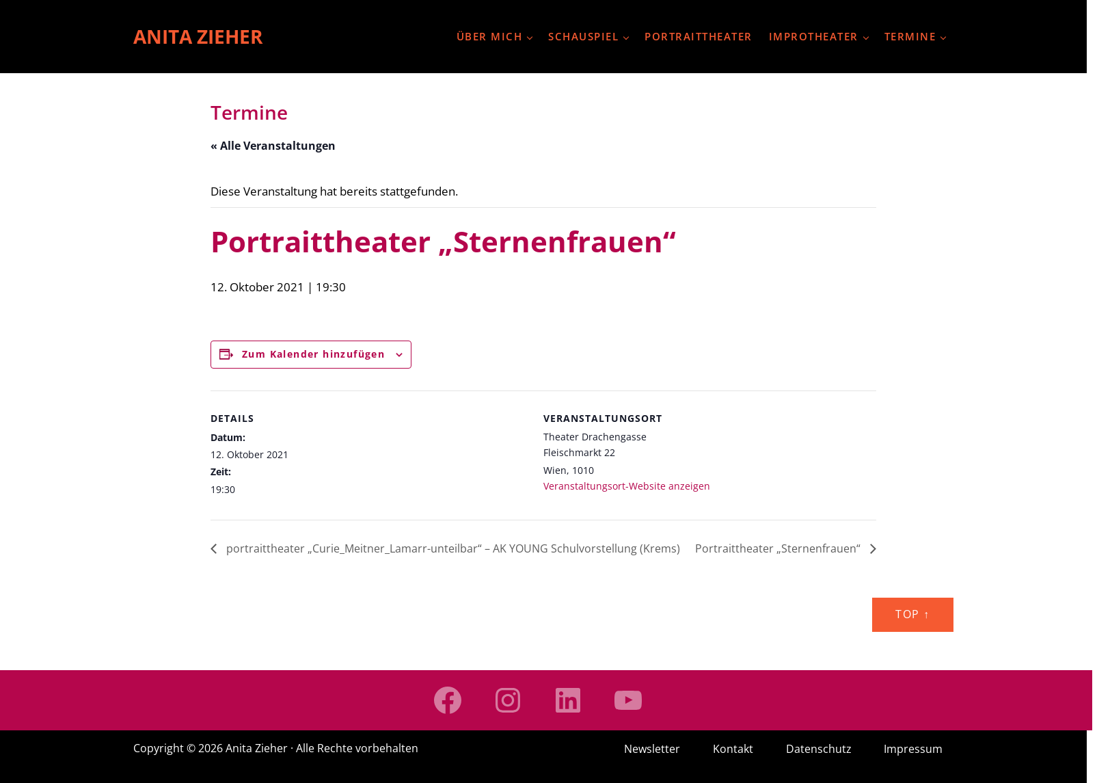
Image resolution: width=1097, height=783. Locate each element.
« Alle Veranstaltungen (273, 145)
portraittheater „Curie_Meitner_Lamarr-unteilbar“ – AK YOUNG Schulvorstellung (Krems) (452, 548)
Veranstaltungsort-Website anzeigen (626, 485)
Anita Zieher (197, 36)
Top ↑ (912, 614)
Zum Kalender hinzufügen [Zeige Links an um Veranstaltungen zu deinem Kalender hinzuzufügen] (313, 353)
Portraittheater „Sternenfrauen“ (779, 548)
